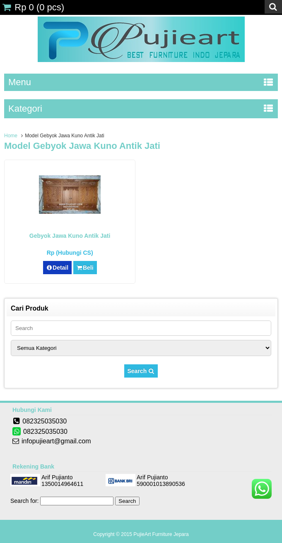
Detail (57, 267)
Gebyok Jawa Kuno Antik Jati (70, 235)
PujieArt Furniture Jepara (160, 534)
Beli (85, 267)
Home (10, 136)
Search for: (24, 501)
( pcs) (33, 7)
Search (141, 371)
